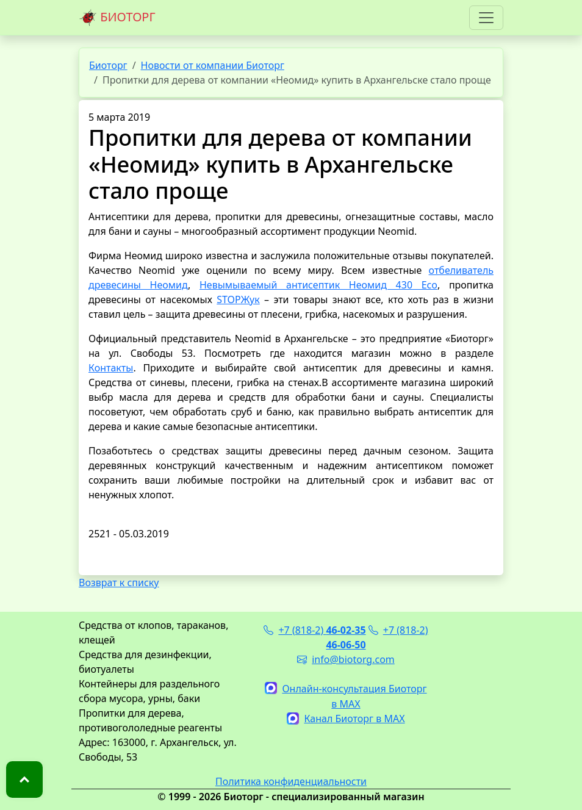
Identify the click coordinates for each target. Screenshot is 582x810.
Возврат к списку (119, 582)
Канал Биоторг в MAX (345, 718)
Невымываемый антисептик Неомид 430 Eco (318, 285)
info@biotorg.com (346, 659)
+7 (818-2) (314, 630)
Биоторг (108, 65)
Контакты (110, 368)
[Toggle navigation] (486, 17)
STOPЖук (238, 299)
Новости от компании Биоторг (212, 65)
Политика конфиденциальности (291, 781)
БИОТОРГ (117, 18)
